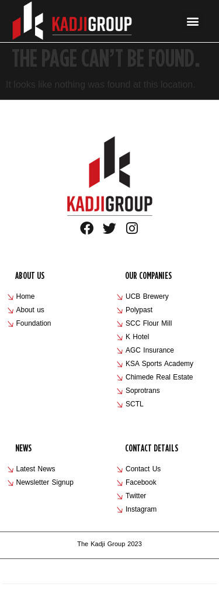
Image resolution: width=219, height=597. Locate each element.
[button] (192, 21)
